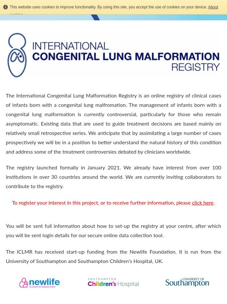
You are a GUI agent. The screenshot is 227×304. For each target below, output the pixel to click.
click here (202, 202)
